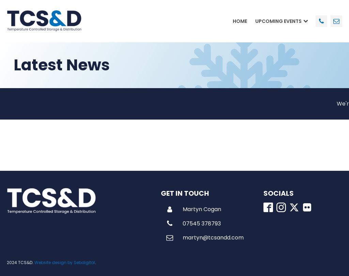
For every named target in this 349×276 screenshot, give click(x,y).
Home (240, 21)
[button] (194, 209)
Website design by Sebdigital (64, 262)
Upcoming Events (281, 21)
